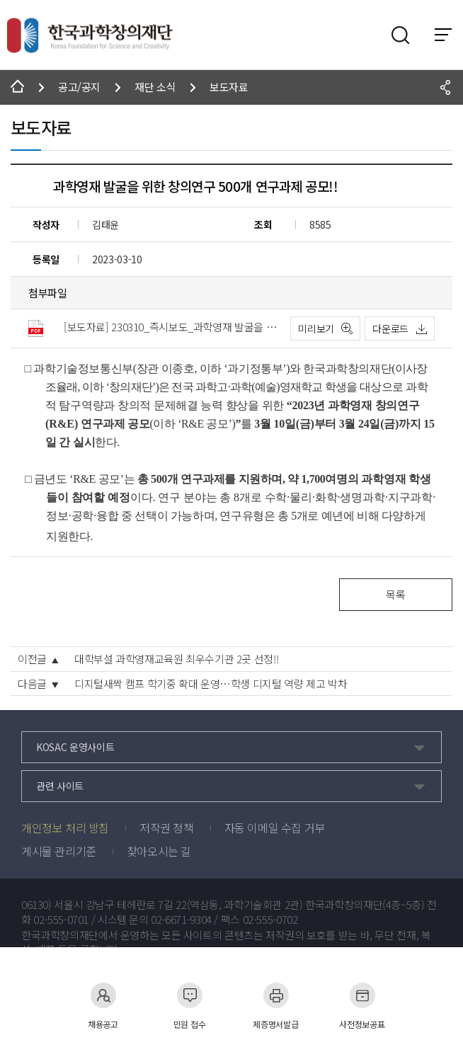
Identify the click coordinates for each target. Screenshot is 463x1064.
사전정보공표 (361, 1006)
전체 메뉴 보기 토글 (443, 34)
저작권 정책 (166, 827)
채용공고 (103, 1006)
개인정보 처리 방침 (65, 827)
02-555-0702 (270, 920)
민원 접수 (189, 1006)
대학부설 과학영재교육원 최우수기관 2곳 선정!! (176, 659)
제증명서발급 (275, 1006)
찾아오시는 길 (159, 851)
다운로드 (390, 328)
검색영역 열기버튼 (400, 35)
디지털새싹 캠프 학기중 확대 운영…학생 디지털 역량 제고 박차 (210, 684)
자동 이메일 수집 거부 (274, 827)
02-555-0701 (60, 920)
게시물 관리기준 (58, 851)
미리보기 (316, 328)
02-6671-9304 (181, 920)
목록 (395, 594)
